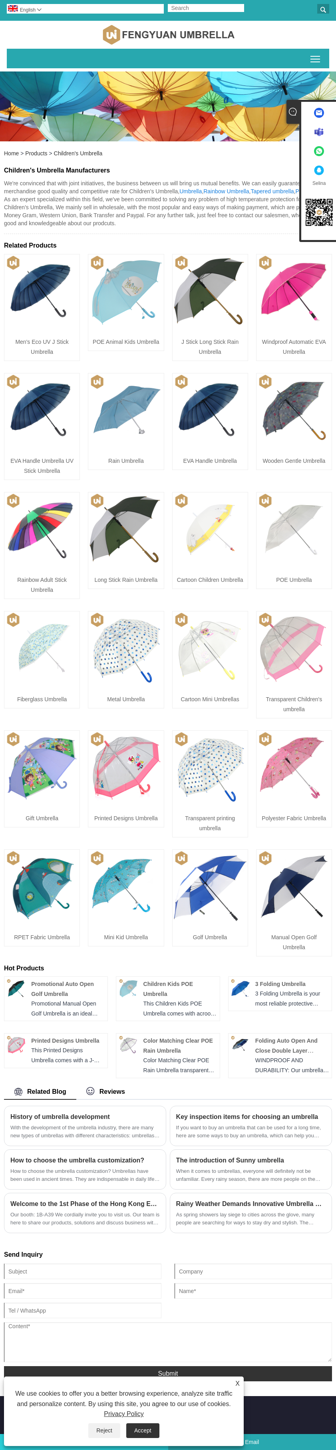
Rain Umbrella (126, 461)
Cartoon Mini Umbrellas (210, 699)
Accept (142, 1430)
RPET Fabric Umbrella (42, 937)
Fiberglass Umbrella (42, 699)
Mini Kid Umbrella (126, 937)
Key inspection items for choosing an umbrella (247, 1116)
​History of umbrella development (60, 1116)
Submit (168, 1373)
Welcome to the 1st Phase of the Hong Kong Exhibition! (85, 1203)
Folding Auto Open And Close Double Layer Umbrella (286, 1050)
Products (36, 153)
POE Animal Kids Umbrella (126, 342)
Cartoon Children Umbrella (210, 580)
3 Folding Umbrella (280, 984)
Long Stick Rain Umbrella (125, 580)
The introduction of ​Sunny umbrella (230, 1160)
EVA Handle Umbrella (210, 461)
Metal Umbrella (126, 699)
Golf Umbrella (210, 937)
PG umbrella (310, 191)
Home (11, 153)
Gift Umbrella (42, 818)
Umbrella (190, 191)
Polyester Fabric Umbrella (294, 818)
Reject (104, 1430)
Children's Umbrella (78, 153)
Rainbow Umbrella (226, 191)
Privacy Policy (124, 1413)
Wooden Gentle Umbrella (293, 461)
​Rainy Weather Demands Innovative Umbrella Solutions (251, 1203)
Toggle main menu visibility (315, 57)
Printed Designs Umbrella (126, 818)
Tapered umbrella (272, 191)
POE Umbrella (294, 580)
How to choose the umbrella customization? (77, 1160)
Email (252, 1442)
